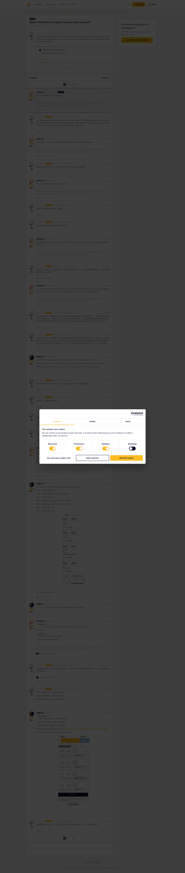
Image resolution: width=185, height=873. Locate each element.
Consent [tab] (57, 421)
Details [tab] (92, 421)
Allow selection (92, 458)
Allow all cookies (126, 458)
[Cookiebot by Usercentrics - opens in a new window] (132, 413)
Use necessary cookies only (58, 458)
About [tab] (127, 421)
